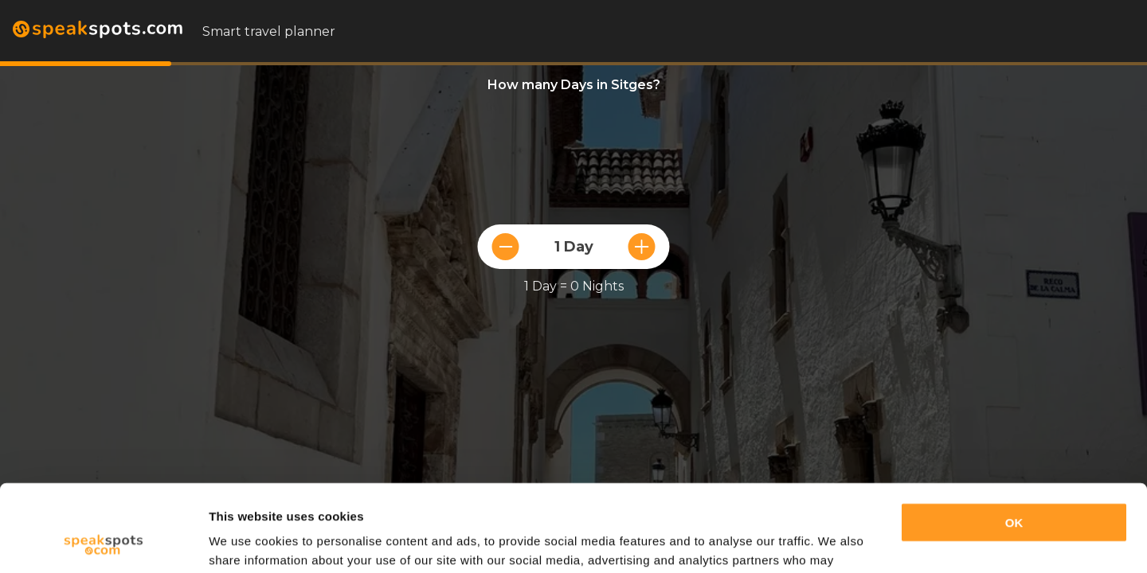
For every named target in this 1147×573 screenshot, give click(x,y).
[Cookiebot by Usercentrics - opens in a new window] (103, 542)
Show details (246, 541)
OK (1014, 441)
